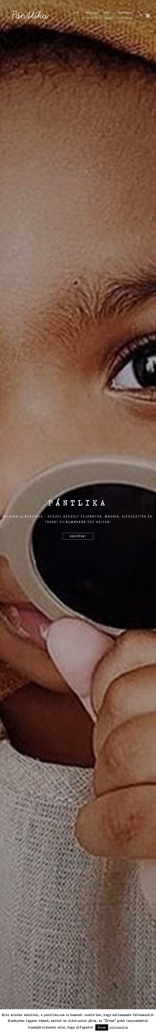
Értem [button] (102, 1027)
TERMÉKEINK (124, 12)
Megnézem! (78, 536)
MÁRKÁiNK (93, 18)
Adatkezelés (118, 1027)
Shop (76, 12)
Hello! (109, 18)
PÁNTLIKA (91, 12)
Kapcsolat (125, 18)
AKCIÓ (107, 12)
